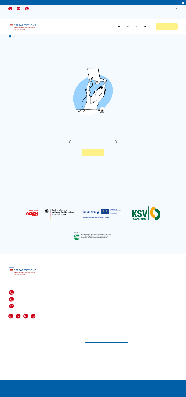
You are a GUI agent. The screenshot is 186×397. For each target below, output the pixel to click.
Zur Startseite (93, 152)
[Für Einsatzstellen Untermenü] (127, 26)
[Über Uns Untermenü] (145, 26)
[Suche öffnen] (167, 8)
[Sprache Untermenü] (177, 8)
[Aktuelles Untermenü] (136, 26)
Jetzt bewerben (167, 26)
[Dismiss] (183, 3)
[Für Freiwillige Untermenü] (119, 26)
